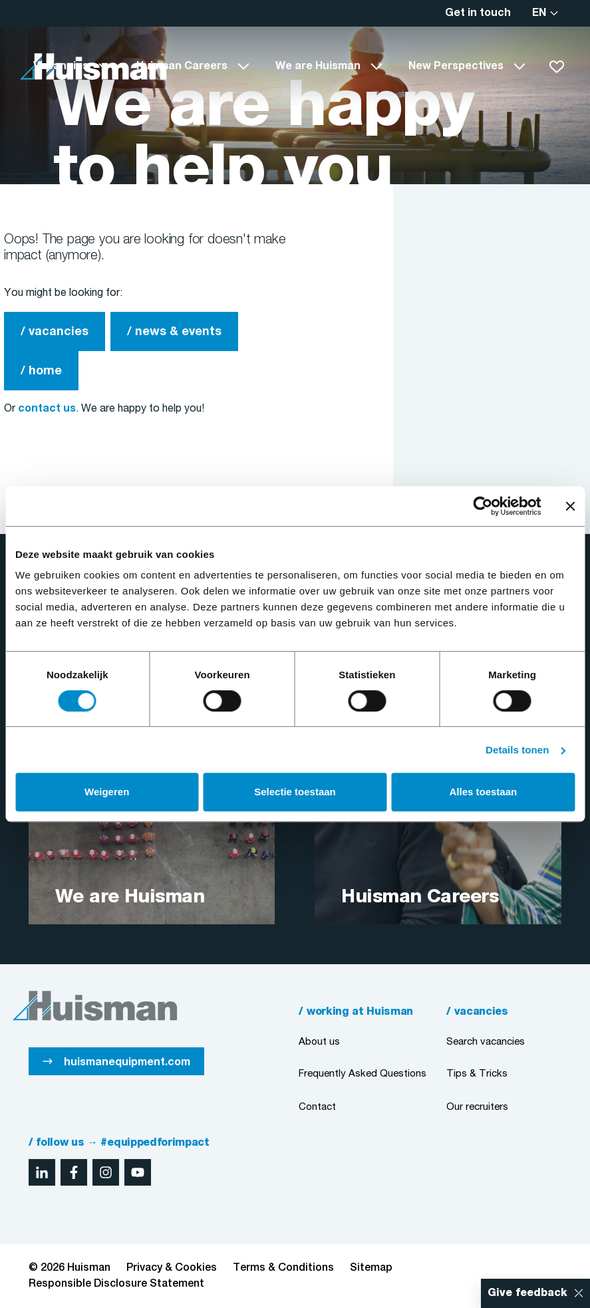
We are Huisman (318, 66)
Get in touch (478, 13)
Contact (317, 1107)
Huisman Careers (181, 66)
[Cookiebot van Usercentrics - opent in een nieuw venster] (482, 506)
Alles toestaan (483, 791)
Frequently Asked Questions (362, 1074)
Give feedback (527, 1293)
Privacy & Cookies (171, 1268)
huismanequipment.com (127, 1062)
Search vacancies (485, 1042)
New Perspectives (456, 66)
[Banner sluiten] (570, 506)
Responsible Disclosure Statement (116, 1284)
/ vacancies (54, 332)
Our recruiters (477, 1107)
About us (319, 1042)
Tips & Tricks (477, 1074)
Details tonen (517, 749)
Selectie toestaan (295, 791)
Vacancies (60, 66)
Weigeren (106, 791)
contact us (47, 409)
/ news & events (174, 332)
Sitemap (371, 1268)
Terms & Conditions (283, 1268)
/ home (41, 371)
